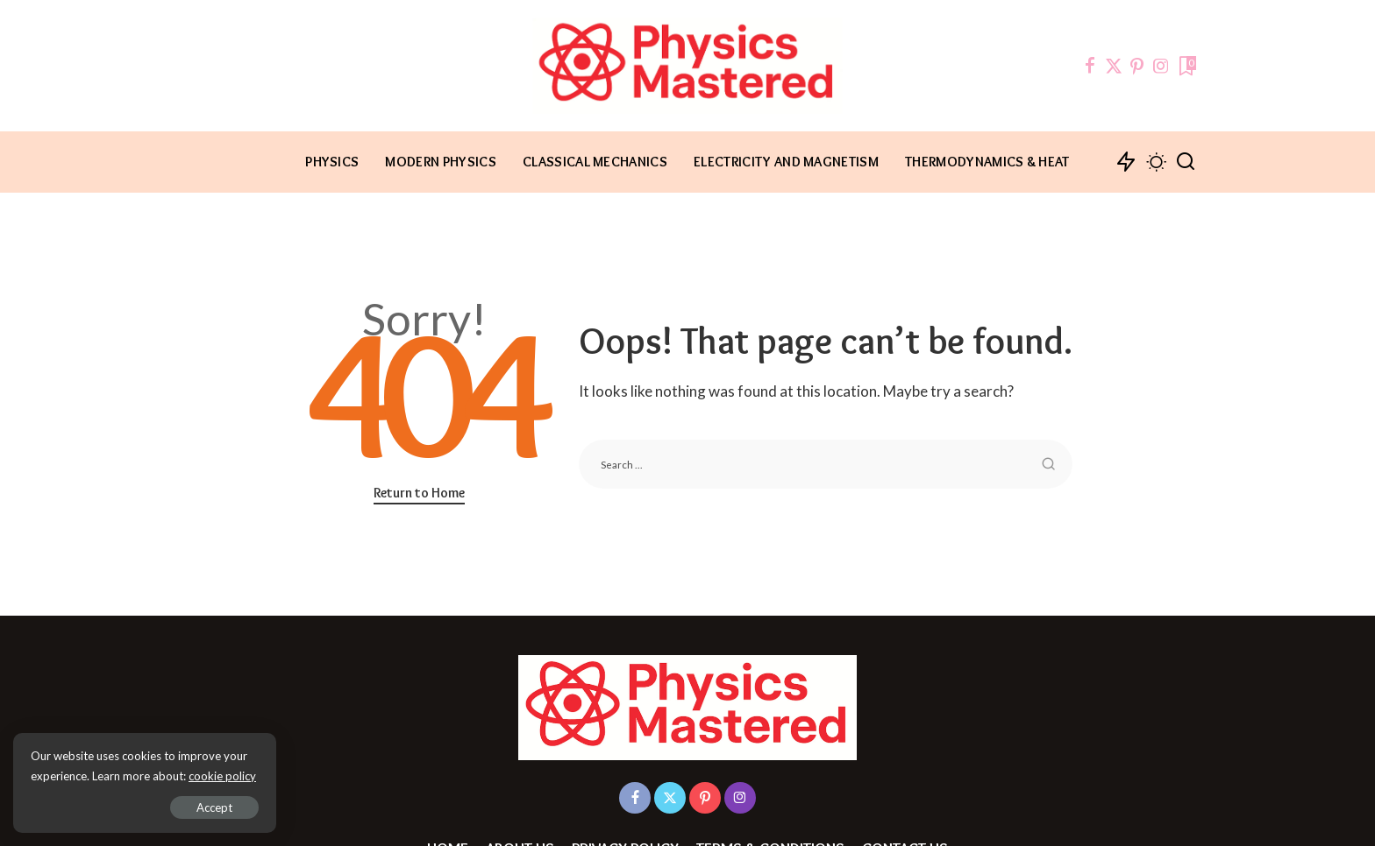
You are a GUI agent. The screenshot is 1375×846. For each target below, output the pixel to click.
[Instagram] (1161, 66)
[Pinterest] (1137, 66)
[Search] (1185, 162)
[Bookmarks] (1186, 66)
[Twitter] (1113, 66)
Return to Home (419, 492)
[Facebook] (1090, 66)
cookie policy (222, 776)
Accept (214, 807)
